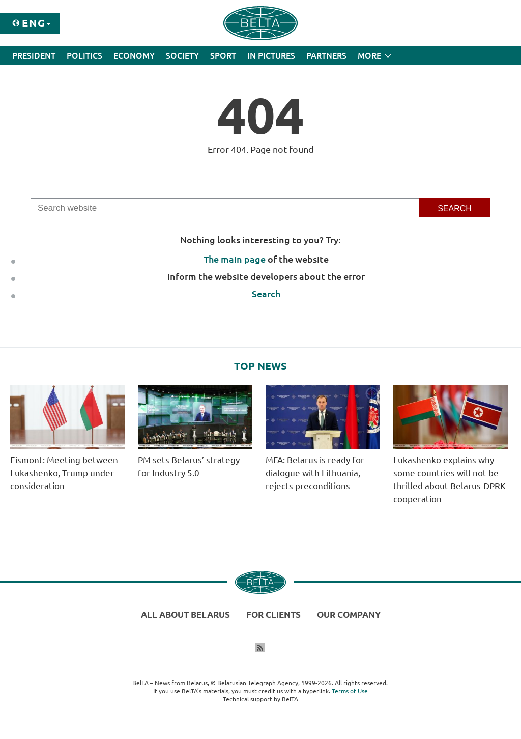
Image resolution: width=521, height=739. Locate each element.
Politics (84, 55)
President (33, 55)
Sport (223, 55)
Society (182, 55)
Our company (349, 614)
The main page (235, 259)
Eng (34, 23)
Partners (326, 55)
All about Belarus (185, 614)
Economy (134, 55)
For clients (273, 614)
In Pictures (271, 55)
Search (266, 294)
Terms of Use (350, 691)
